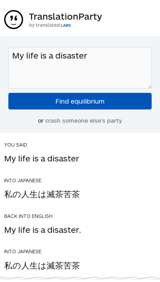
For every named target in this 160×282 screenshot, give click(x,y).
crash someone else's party (83, 120)
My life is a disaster (80, 68)
